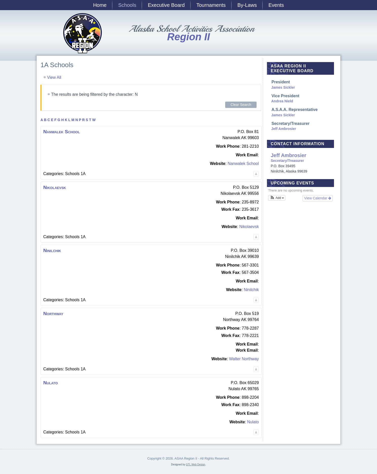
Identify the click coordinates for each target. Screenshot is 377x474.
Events (276, 5)
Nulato (253, 422)
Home (100, 5)
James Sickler (283, 87)
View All (54, 77)
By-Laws (247, 5)
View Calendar (317, 198)
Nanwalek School (243, 163)
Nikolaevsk (249, 226)
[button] (276, 197)
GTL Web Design (195, 464)
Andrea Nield (282, 101)
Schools (127, 5)
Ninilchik (251, 290)
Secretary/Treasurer (302, 158)
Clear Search (241, 105)
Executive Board (166, 5)
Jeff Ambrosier (283, 129)
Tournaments (211, 5)
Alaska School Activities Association (191, 28)
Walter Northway (244, 359)
